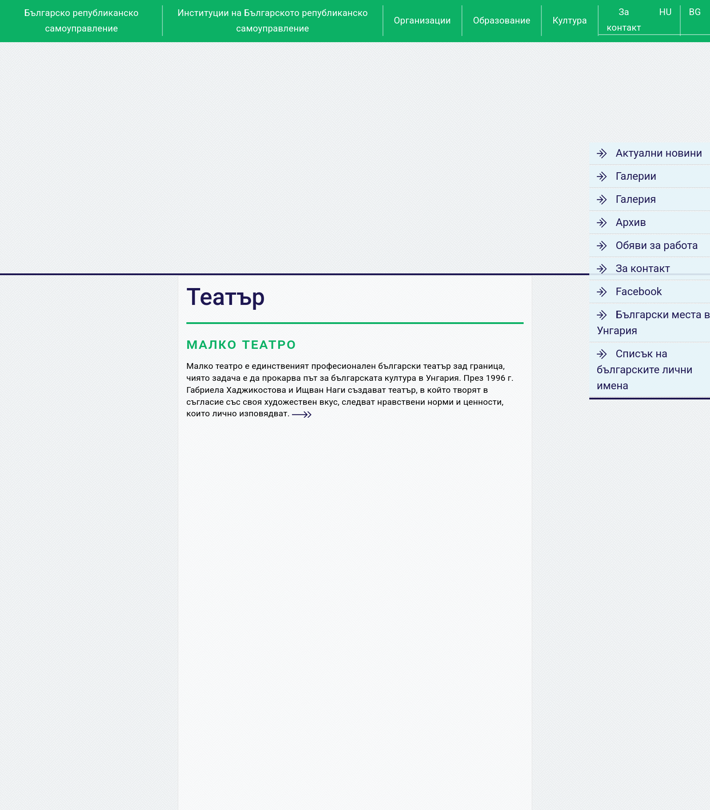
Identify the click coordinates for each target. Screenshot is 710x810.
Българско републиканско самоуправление (81, 21)
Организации (422, 20)
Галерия (617, 199)
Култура (569, 20)
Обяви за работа (638, 245)
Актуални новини (640, 153)
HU (665, 12)
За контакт (624, 20)
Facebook (620, 291)
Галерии (617, 176)
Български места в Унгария (636, 322)
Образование (501, 20)
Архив (612, 222)
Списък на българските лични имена (627, 370)
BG (695, 12)
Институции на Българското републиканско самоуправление (273, 21)
